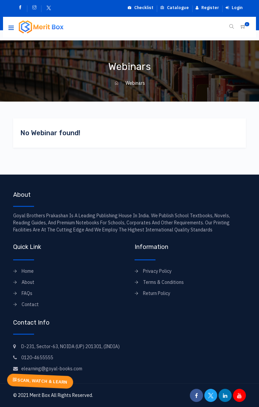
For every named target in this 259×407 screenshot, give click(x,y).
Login (234, 7)
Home (28, 271)
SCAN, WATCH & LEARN (39, 380)
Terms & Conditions (163, 282)
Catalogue (174, 7)
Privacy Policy (157, 271)
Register (207, 7)
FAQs (27, 293)
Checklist (140, 7)
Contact (30, 304)
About (28, 282)
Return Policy (156, 293)
